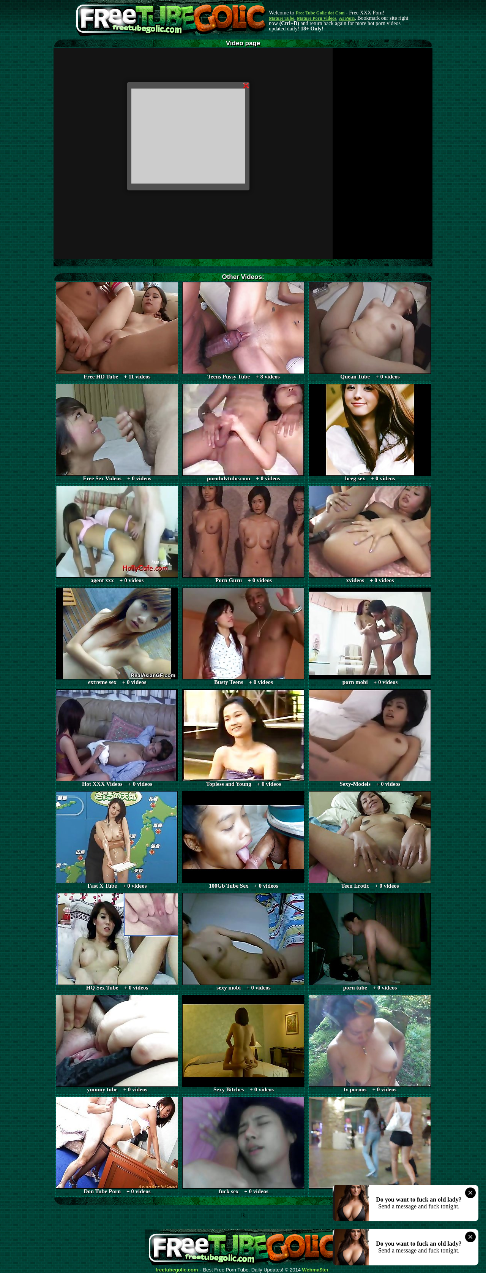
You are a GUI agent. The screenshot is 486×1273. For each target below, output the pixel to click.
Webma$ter (315, 1270)
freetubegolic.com (177, 1270)
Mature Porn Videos (316, 18)
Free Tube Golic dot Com (319, 13)
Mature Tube (281, 18)
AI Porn (347, 18)
